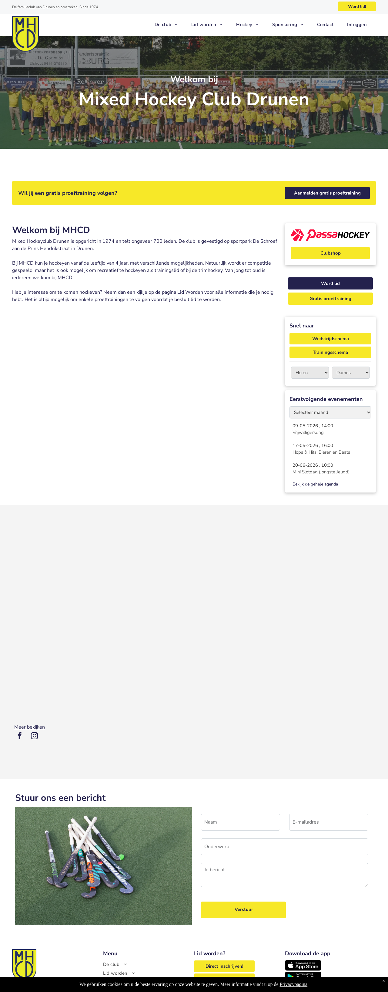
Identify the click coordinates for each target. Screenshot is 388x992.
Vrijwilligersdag (308, 432)
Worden (194, 292)
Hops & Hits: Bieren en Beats (321, 452)
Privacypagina (294, 984)
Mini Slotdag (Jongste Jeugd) (321, 472)
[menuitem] (168, 25)
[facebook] (19, 736)
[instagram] (34, 736)
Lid (180, 292)
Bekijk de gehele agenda (315, 484)
